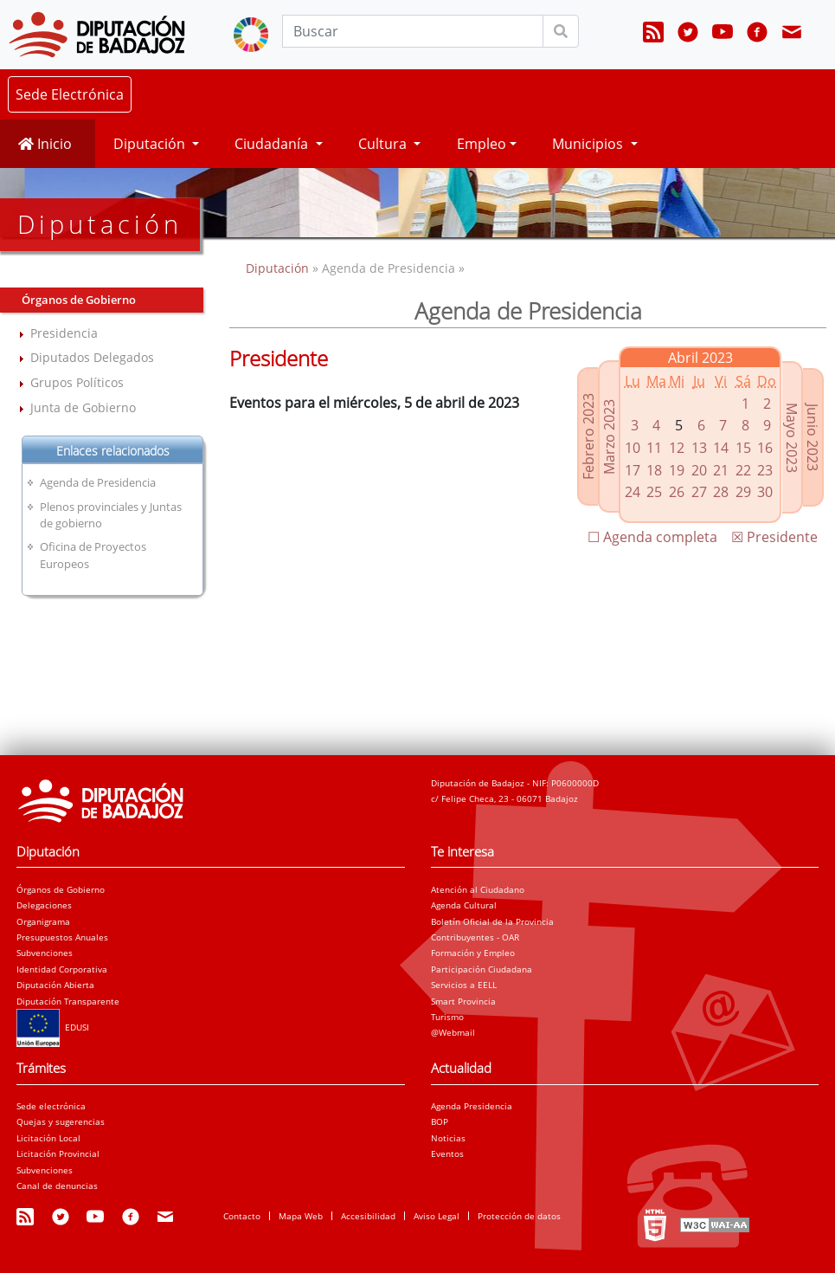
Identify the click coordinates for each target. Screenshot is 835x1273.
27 (699, 491)
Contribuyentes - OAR (475, 937)
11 (654, 447)
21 (721, 470)
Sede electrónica (51, 1106)
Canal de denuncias (57, 1185)
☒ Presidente (774, 536)
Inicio (45, 143)
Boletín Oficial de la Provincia (492, 921)
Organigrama (43, 921)
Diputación (279, 268)
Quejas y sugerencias (60, 1121)
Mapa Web (301, 1216)
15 (743, 447)
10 (632, 447)
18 (654, 470)
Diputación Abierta (55, 985)
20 (699, 470)
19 (676, 470)
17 (632, 470)
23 (765, 470)
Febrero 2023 (588, 436)
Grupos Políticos (77, 382)
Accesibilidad (368, 1216)
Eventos (447, 1153)
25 (654, 491)
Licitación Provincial (58, 1153)
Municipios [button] (589, 143)
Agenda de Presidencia (98, 482)
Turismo (447, 1017)
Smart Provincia (463, 1001)
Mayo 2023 (791, 438)
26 (676, 491)
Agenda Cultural (464, 905)
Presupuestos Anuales (62, 937)
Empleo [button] (481, 143)
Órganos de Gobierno (60, 889)
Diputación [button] (151, 143)
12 (676, 447)
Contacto (241, 1216)
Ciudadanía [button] (273, 143)
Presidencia (64, 333)
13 (699, 447)
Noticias (448, 1138)
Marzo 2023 (609, 437)
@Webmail (453, 1032)
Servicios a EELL (464, 985)
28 (721, 491)
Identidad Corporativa (61, 969)
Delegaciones (44, 905)
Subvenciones (44, 953)
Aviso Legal (436, 1216)
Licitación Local (48, 1138)
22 (743, 470)
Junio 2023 (812, 437)
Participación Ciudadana (481, 969)
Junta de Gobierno (83, 407)
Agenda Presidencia (471, 1106)
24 (632, 491)
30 (765, 491)
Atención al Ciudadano (477, 889)
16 (765, 447)
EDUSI (52, 1027)
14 (721, 447)
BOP (439, 1121)
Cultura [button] (384, 143)
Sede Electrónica (70, 94)
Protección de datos (519, 1216)
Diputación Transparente (67, 1001)
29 (743, 491)
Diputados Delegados (92, 357)
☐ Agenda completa (652, 536)
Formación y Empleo (473, 953)
